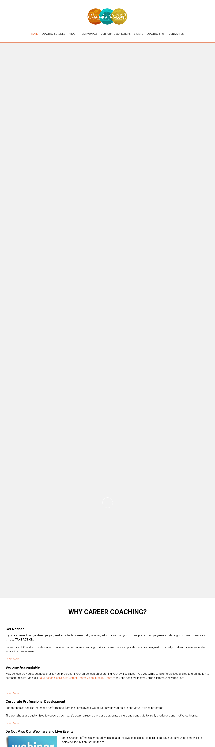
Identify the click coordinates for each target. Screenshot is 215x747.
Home (34, 33)
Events (138, 33)
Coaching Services (53, 33)
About (73, 33)
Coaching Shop (156, 33)
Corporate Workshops (116, 33)
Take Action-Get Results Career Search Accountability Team (75, 678)
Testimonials (88, 33)
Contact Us (176, 33)
